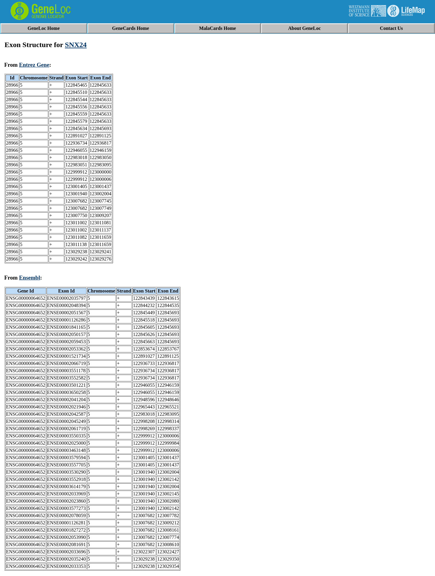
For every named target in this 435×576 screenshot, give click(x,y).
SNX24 (76, 45)
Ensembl (29, 277)
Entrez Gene (34, 65)
